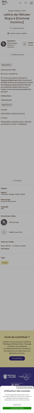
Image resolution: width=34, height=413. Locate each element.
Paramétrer (17, 405)
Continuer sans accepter (25, 387)
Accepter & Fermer (17, 408)
